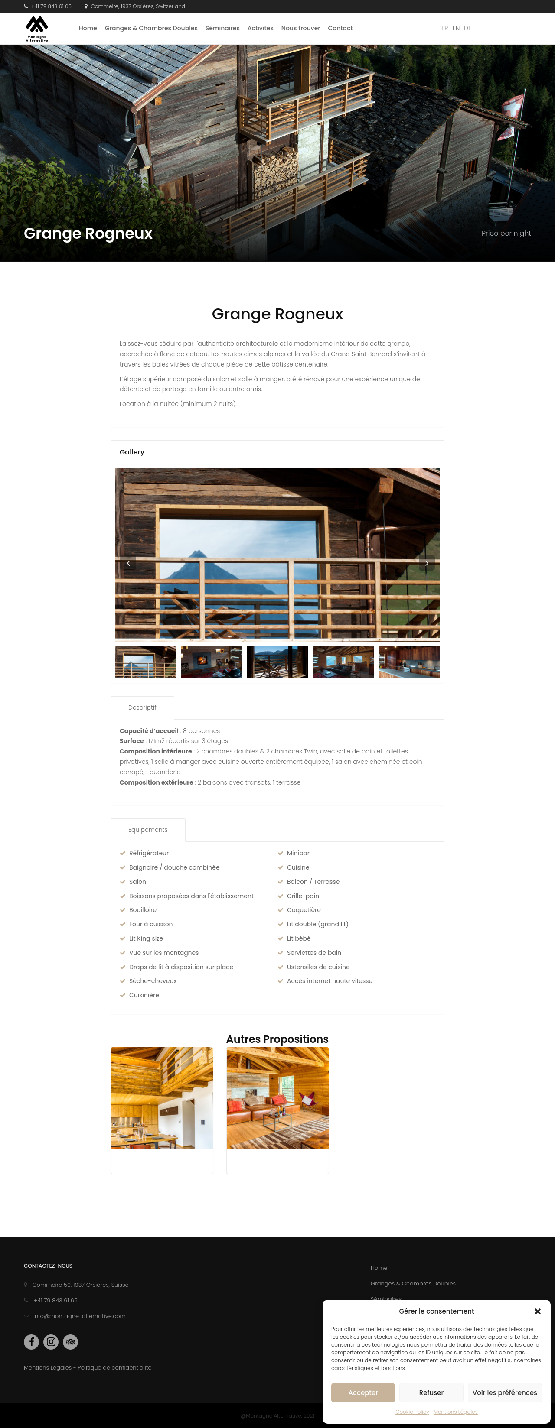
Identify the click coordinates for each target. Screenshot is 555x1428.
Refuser (431, 1392)
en (456, 28)
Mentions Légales (456, 1411)
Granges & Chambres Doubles (151, 28)
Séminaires (223, 28)
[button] (537, 1311)
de (467, 28)
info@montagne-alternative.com (75, 1316)
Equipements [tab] (148, 829)
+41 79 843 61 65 (48, 6)
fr (445, 28)
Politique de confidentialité (114, 1367)
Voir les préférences (505, 1392)
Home (88, 28)
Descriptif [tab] (142, 707)
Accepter (363, 1392)
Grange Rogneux (277, 314)
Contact (340, 28)
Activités (261, 28)
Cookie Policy (412, 1411)
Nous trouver (300, 28)
